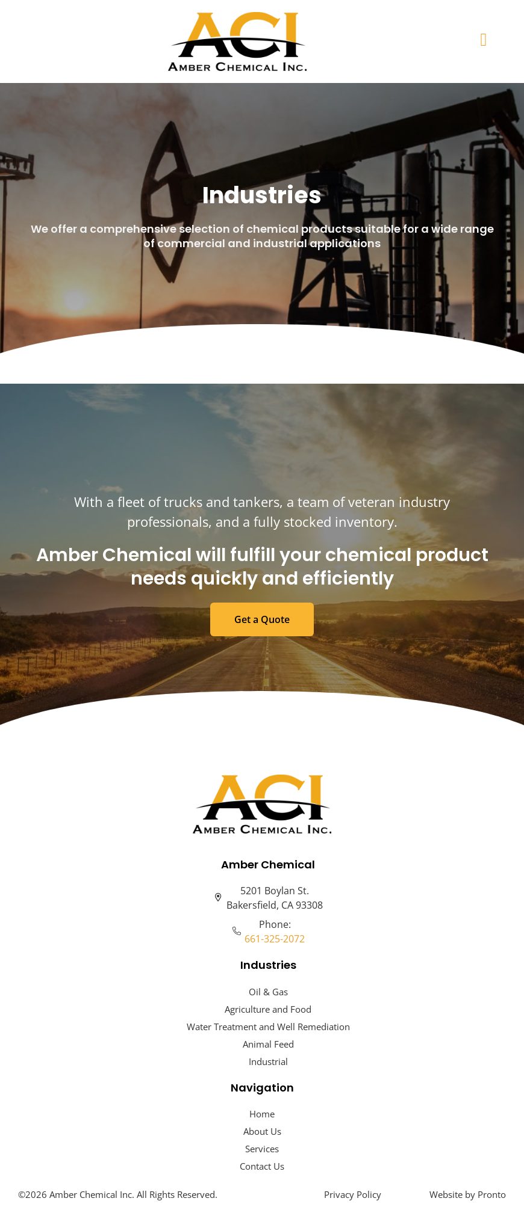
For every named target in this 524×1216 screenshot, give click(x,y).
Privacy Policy (352, 1194)
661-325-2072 (275, 938)
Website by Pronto (467, 1194)
